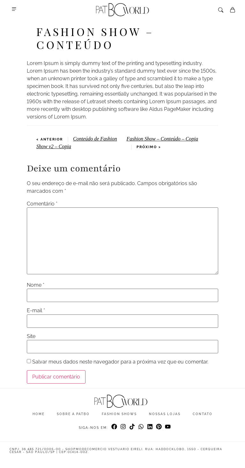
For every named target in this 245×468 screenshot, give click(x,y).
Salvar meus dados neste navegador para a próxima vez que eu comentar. (120, 361)
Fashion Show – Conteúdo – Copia (162, 138)
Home (39, 414)
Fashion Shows (119, 414)
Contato (202, 414)
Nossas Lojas (165, 414)
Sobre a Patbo (73, 414)
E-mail (36, 310)
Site (31, 336)
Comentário (42, 203)
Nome (35, 285)
